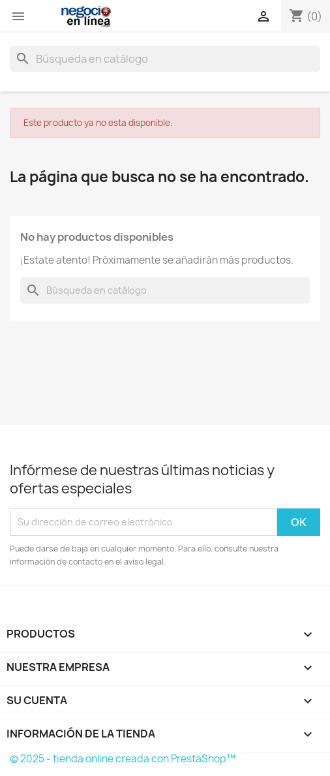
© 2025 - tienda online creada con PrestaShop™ (122, 759)
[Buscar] (165, 59)
